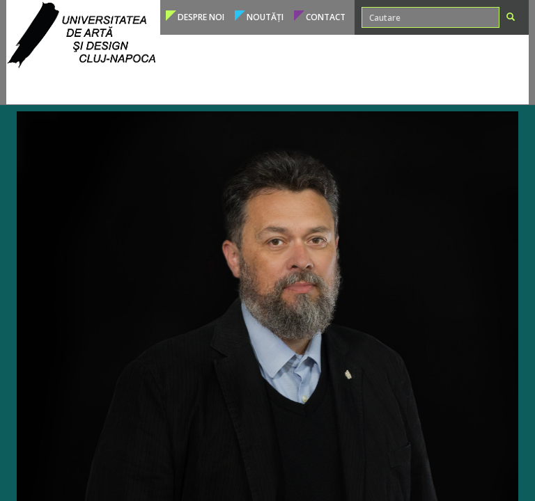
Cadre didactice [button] (273, 86)
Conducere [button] (478, 86)
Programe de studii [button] (71, 86)
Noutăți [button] (265, 17)
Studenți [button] (204, 86)
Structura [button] (418, 86)
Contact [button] (326, 17)
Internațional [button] (352, 86)
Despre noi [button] (201, 17)
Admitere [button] (150, 86)
